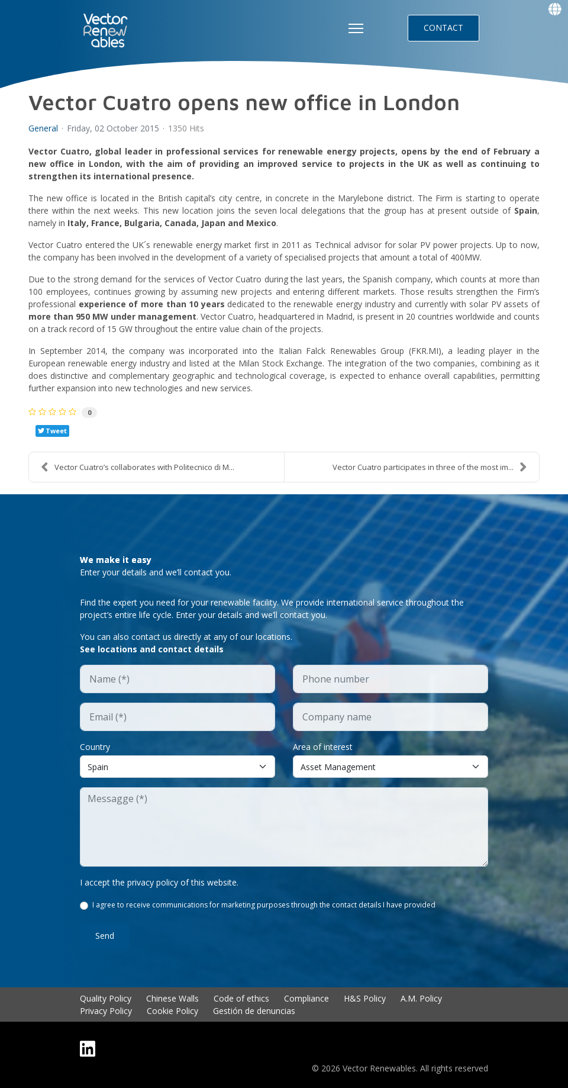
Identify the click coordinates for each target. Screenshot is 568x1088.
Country (95, 746)
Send (104, 935)
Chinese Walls (172, 998)
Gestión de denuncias (254, 1010)
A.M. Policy (421, 998)
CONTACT (443, 27)
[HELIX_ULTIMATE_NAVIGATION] (355, 28)
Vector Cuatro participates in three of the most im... (430, 467)
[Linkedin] (87, 1049)
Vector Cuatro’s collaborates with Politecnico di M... (137, 467)
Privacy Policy (106, 1010)
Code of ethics (241, 998)
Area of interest (323, 746)
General (43, 128)
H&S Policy (365, 998)
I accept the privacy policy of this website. (159, 882)
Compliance (306, 998)
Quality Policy (105, 998)
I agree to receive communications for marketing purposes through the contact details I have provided (263, 905)
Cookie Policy (172, 1010)
